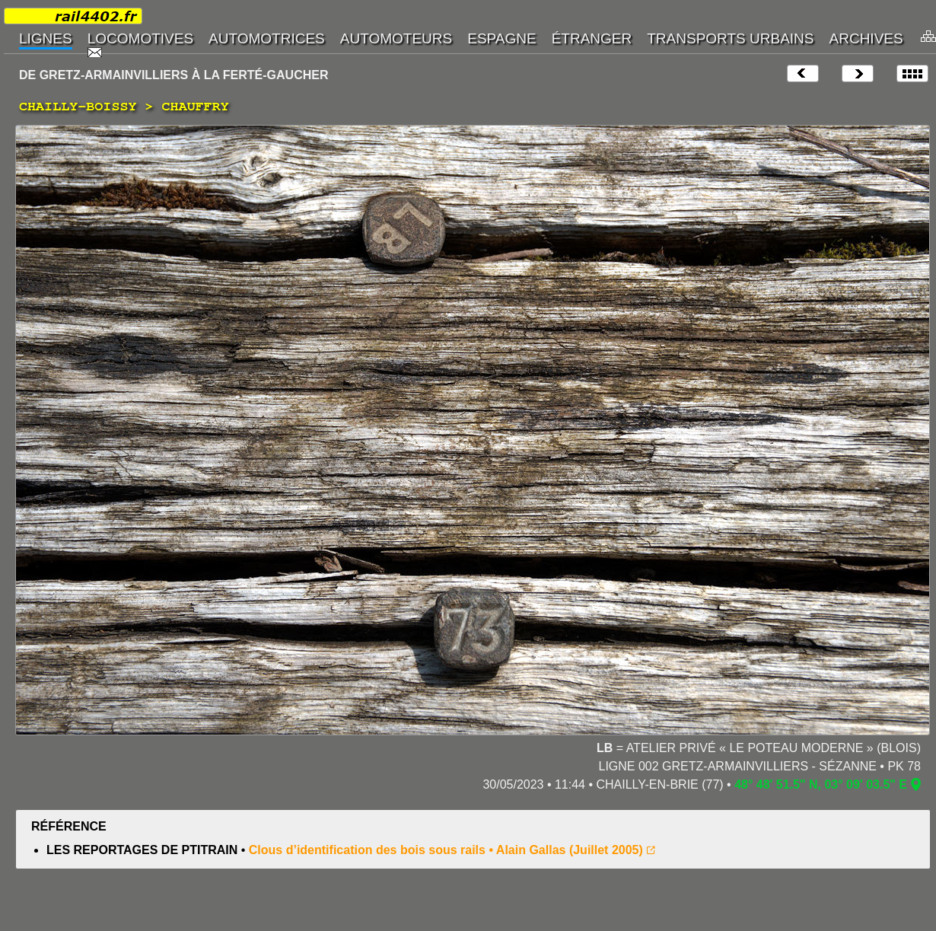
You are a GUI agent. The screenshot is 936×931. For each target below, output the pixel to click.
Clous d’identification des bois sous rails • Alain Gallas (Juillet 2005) (446, 849)
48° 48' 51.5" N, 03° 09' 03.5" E (820, 784)
